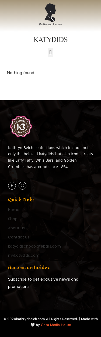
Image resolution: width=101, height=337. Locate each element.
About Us (16, 228)
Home (13, 209)
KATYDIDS (51, 39)
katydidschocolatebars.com (34, 246)
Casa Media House (56, 325)
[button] (50, 52)
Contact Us (18, 237)
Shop (13, 219)
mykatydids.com (24, 255)
